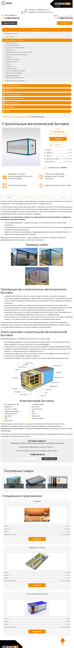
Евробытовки (9, 50)
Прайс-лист (9, 90)
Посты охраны (9, 37)
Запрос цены (58, 145)
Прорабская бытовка (12, 59)
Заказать (58, 139)
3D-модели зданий (12, 103)
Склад (7, 64)
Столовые (8, 66)
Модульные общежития (34, 487)
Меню (9, 3)
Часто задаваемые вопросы (15, 98)
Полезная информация (13, 94)
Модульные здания (11, 33)
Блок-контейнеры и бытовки (14, 40)
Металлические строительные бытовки (18, 52)
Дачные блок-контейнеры (13, 73)
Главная (5, 117)
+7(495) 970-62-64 (37, 454)
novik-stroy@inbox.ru (10, 15)
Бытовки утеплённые (55, 487)
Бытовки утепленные (12, 75)
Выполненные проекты (13, 86)
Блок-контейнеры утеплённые (15, 71)
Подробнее (37, 539)
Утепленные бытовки (12, 45)
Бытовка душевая (11, 61)
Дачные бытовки (11, 43)
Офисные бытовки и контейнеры (16, 54)
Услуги (8, 111)
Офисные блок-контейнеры (14, 78)
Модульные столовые (37, 547)
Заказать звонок (49, 459)
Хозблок (8, 57)
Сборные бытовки (11, 68)
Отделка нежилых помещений (15, 81)
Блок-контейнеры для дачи (37, 594)
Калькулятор (10, 107)
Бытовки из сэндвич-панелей (14, 48)
